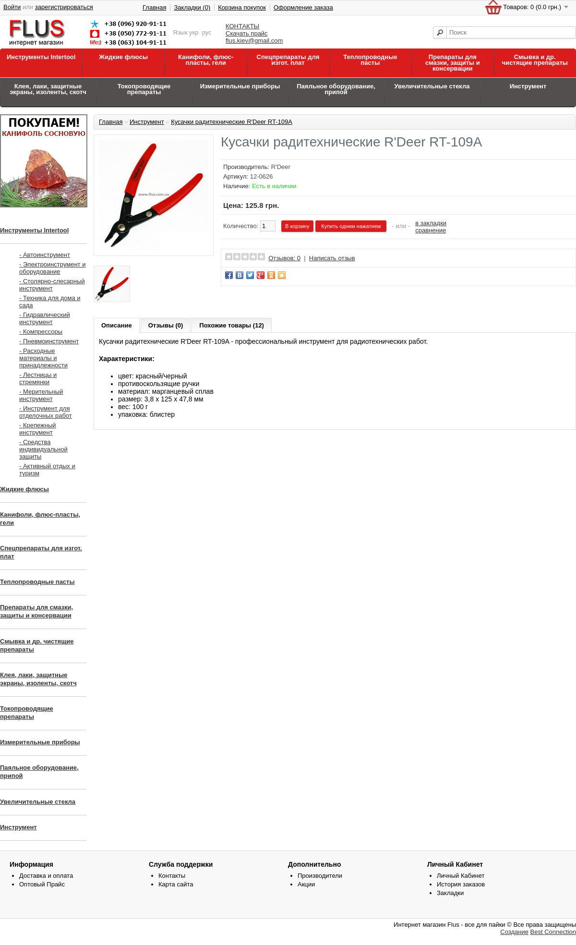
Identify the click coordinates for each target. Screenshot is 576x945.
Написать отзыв (332, 258)
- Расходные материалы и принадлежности (43, 358)
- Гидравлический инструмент (44, 318)
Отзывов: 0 (284, 258)
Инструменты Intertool (41, 57)
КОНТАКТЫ (242, 26)
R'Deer (280, 166)
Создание (514, 931)
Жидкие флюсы (123, 57)
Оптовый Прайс (42, 884)
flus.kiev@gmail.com (254, 40)
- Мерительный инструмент (41, 395)
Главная (154, 7)
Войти (12, 7)
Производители (320, 875)
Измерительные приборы (240, 86)
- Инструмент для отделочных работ (45, 412)
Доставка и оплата (46, 875)
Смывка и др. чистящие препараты (535, 59)
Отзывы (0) (165, 325)
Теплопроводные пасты (370, 59)
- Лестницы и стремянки (38, 378)
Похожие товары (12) (231, 325)
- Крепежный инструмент (37, 429)
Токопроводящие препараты (144, 89)
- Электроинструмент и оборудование (52, 268)
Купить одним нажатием (351, 226)
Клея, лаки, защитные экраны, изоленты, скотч (48, 89)
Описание (116, 325)
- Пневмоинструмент (49, 341)
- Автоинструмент (44, 254)
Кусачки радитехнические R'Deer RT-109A (231, 121)
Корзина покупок (242, 7)
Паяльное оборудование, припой (336, 89)
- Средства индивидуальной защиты (43, 449)
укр (193, 32)
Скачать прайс (247, 33)
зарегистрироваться (64, 7)
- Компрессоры (40, 331)
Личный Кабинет (460, 875)
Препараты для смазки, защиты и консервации (452, 62)
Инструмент (528, 86)
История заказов (461, 884)
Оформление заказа (303, 7)
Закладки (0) (192, 7)
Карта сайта (175, 884)
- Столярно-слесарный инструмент (52, 285)
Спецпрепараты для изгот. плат (288, 59)
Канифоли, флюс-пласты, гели (205, 59)
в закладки (430, 223)
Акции (306, 884)
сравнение (430, 230)
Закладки (450, 893)
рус (207, 32)
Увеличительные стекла (431, 86)
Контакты (171, 875)
